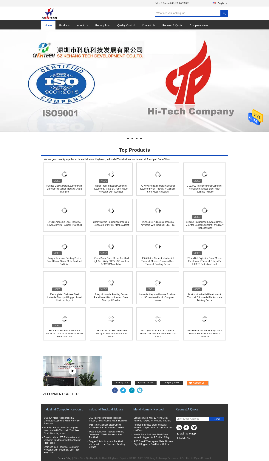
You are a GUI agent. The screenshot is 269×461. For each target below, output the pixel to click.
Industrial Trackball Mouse (106, 409)
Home (48, 25)
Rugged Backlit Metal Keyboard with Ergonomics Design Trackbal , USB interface (65, 189)
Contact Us (148, 25)
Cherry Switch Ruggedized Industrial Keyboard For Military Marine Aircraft (111, 223)
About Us (82, 25)
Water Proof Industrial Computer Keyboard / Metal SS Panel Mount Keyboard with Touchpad (111, 189)
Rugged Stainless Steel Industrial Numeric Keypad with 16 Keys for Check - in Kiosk (154, 428)
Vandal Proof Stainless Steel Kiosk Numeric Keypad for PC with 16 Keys (152, 436)
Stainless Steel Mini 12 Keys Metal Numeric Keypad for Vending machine (152, 419)
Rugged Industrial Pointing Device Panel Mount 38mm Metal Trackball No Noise (64, 261)
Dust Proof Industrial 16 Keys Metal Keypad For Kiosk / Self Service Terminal (204, 333)
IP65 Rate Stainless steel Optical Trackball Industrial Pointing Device (106, 426)
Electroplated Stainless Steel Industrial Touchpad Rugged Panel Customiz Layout (64, 297)
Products (64, 25)
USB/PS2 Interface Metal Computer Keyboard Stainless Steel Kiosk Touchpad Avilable (204, 189)
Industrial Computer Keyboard (64, 409)
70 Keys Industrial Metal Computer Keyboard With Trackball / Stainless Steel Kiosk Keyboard (158, 189)
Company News (199, 25)
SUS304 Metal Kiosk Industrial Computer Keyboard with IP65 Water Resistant (62, 421)
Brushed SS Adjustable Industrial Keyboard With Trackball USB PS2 (158, 223)
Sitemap (191, 433)
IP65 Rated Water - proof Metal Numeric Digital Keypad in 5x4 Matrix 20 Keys (154, 443)
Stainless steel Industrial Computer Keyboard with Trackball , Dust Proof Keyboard (62, 450)
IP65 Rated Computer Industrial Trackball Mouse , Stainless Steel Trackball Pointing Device (157, 261)
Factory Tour (102, 25)
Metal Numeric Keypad (148, 409)
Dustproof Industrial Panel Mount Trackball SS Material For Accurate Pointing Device (204, 297)
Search (224, 13)
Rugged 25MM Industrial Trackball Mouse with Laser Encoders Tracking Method (107, 444)
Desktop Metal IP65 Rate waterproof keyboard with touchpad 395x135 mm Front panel (62, 440)
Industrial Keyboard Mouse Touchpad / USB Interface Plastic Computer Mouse (157, 297)
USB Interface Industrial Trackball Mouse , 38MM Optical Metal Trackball (108, 419)
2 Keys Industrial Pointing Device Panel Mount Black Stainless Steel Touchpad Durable (111, 297)
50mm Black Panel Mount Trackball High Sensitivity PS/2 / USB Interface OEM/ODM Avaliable (111, 261)
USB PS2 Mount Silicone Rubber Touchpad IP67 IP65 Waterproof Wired (111, 333)
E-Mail (180, 433)
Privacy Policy (65, 458)
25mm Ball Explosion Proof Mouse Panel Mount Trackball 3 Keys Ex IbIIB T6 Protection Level (204, 261)
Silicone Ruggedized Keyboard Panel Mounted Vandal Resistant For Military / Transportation (205, 225)
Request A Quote (172, 25)
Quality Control (126, 25)
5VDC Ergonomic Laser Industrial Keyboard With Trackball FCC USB (64, 223)
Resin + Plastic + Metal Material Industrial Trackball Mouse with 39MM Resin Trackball (64, 333)
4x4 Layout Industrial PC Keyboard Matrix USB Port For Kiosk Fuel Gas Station (158, 333)
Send (216, 419)
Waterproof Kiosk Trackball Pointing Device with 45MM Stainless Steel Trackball (106, 434)
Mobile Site (183, 438)
